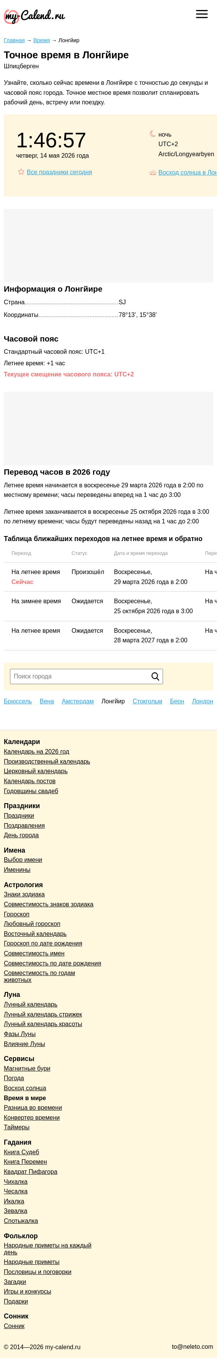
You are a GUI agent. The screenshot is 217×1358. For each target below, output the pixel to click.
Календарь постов (29, 781)
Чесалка (16, 1191)
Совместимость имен (34, 953)
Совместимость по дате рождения (52, 963)
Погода (14, 1078)
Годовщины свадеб (31, 791)
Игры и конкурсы (27, 1291)
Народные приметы (32, 1262)
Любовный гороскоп (32, 924)
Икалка (14, 1201)
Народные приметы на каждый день (47, 1249)
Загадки (15, 1282)
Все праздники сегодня (59, 172)
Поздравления (24, 825)
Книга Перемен (25, 1161)
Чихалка (16, 1181)
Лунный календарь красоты (43, 1024)
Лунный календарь (30, 1004)
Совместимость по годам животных (39, 976)
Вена (47, 701)
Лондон (202, 701)
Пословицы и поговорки (38, 1272)
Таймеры (16, 1127)
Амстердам (77, 701)
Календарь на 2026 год (36, 751)
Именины (17, 869)
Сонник (14, 1326)
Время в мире (25, 1098)
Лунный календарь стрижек (43, 1014)
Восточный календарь (35, 934)
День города (21, 835)
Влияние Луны (24, 1044)
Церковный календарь (36, 771)
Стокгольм (147, 701)
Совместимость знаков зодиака (48, 904)
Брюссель (18, 701)
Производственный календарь (47, 761)
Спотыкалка (21, 1221)
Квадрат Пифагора (30, 1171)
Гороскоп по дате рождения (43, 943)
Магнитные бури (27, 1068)
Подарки (16, 1301)
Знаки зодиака (24, 894)
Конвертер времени (32, 1117)
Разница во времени (33, 1107)
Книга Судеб (21, 1152)
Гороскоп (16, 914)
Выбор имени (23, 859)
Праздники (19, 815)
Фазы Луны (20, 1034)
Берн (177, 701)
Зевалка (15, 1211)
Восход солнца (25, 1088)
